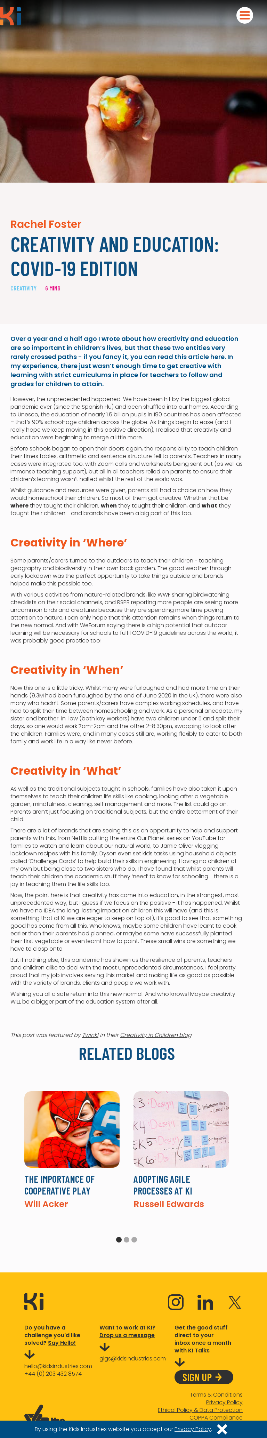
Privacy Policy (224, 1402)
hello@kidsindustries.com (58, 1366)
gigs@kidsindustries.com (132, 1359)
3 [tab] (134, 1240)
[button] (244, 15)
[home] (10, 16)
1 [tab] (119, 1240)
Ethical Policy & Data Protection (200, 1410)
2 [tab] (126, 1240)
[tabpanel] (72, 1149)
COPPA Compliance (216, 1418)
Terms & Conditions (216, 1395)
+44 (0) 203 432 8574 (53, 1374)
